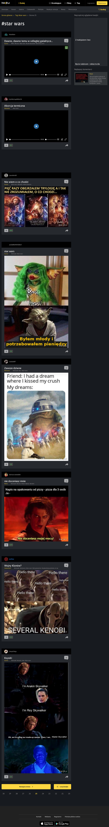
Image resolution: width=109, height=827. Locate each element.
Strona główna (7, 15)
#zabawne (23, 568)
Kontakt (38, 816)
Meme (6, 483)
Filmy (69, 3)
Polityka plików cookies (72, 816)
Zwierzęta (5, 9)
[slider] (24, 75)
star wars (9, 251)
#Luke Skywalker (30, 43)
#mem (23, 483)
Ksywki (8, 658)
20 (69, 794)
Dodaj (22, 3)
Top (78, 3)
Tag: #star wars (20, 15)
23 (49, 794)
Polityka (40, 9)
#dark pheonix (27, 184)
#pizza (27, 483)
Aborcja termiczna (14, 105)
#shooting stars (40, 43)
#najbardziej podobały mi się (50, 568)
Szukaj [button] (103, 9)
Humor (13, 9)
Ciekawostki (31, 9)
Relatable (7, 108)
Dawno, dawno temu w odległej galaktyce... (28, 41)
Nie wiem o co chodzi (16, 181)
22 (56, 794)
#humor (17, 43)
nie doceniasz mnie (15, 481)
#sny (20, 370)
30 (4, 794)
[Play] (7, 74)
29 (10, 794)
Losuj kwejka (62, 787)
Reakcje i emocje (52, 9)
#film (12, 43)
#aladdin (20, 184)
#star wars (22, 43)
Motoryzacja (73, 9)
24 (43, 794)
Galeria (21, 9)
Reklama (48, 816)
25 (36, 794)
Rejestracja (102, 3)
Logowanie (91, 3)
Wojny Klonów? (13, 565)
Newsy (63, 9)
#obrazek (13, 254)
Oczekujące (56, 3)
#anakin (32, 483)
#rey (23, 660)
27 (23, 794)
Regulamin (57, 816)
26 (30, 794)
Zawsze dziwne (12, 368)
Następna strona (26, 787)
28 (17, 794)
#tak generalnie (37, 568)
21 (62, 794)
